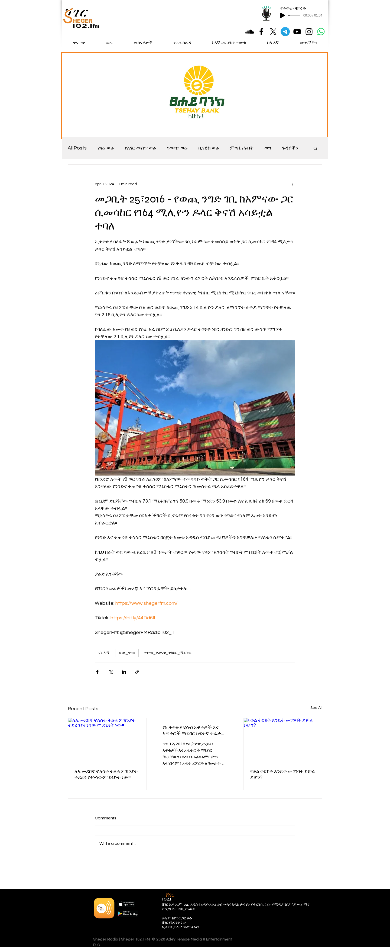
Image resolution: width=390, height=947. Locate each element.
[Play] (282, 15)
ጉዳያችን (290, 148)
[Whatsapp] (321, 31)
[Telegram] (285, 31)
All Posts (77, 148)
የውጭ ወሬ (177, 148)
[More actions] (292, 184)
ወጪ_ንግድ (127, 653)
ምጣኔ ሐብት (241, 148)
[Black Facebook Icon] (261, 31)
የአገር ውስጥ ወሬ (140, 148)
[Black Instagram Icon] (309, 31)
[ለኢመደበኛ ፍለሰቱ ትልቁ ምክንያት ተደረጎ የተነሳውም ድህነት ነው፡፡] (107, 740)
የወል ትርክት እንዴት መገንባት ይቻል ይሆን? (282, 774)
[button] (315, 148)
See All (316, 708)
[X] (273, 31)
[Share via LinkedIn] (123, 671)
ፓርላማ (103, 653)
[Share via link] (137, 671)
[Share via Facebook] (97, 671)
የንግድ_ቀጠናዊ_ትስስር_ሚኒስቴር (168, 653)
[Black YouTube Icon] (297, 31)
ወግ (267, 148)
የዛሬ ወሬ (106, 148)
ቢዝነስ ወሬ (209, 148)
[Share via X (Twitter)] (110, 671)
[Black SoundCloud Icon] (249, 31)
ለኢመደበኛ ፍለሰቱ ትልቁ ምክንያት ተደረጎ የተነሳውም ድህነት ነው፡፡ (106, 774)
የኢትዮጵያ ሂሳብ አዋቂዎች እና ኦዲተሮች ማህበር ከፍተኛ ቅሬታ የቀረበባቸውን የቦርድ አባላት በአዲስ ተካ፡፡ (194, 730)
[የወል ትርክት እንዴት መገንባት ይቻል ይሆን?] (283, 740)
